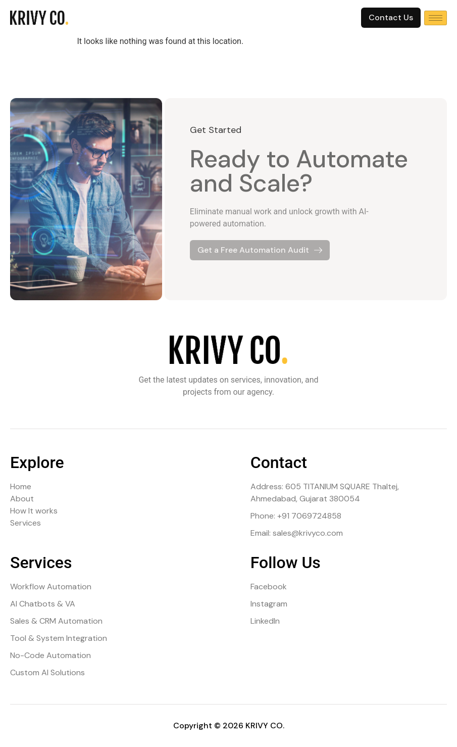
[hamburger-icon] (435, 18)
